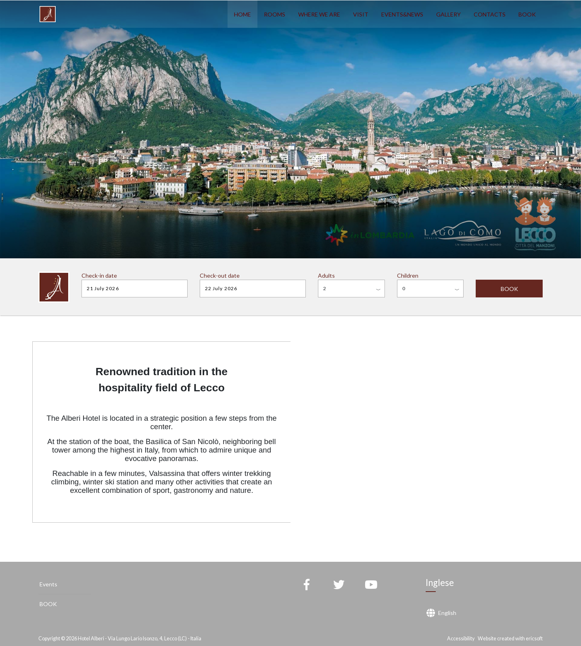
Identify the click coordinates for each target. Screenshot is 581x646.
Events (48, 584)
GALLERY (448, 14)
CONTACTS (490, 14)
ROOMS (274, 14)
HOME (242, 14)
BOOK (527, 14)
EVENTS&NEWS (402, 14)
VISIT (360, 14)
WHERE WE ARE (319, 14)
